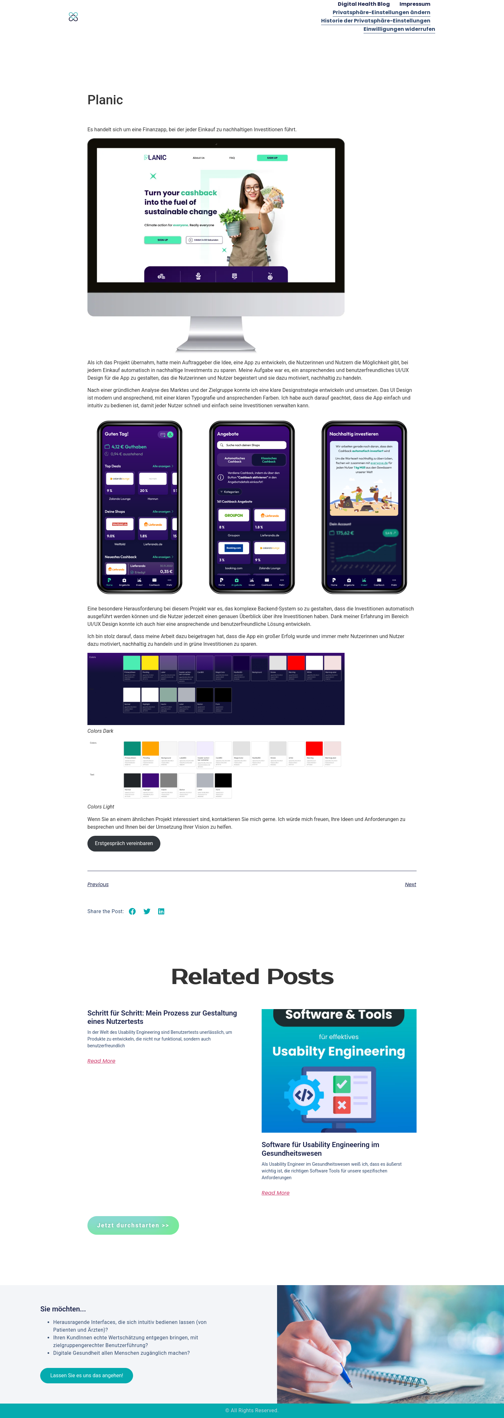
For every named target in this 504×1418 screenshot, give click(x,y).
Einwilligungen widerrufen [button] (399, 29)
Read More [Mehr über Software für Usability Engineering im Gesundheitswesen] (276, 1193)
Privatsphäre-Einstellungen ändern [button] (381, 12)
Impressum (415, 4)
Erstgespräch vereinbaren (124, 843)
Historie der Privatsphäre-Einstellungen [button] (375, 20)
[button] (132, 911)
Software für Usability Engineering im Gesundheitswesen (320, 1149)
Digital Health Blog (364, 4)
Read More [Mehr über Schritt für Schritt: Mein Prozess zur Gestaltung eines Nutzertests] (101, 1061)
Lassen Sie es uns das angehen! (86, 1375)
